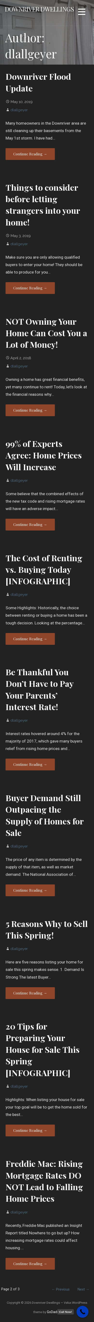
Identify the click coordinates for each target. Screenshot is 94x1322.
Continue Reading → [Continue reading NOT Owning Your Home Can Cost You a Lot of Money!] (30, 410)
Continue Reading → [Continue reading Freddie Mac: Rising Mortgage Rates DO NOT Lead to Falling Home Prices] (30, 1263)
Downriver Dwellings (39, 9)
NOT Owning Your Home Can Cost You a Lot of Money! (46, 333)
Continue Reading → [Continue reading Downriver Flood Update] (30, 154)
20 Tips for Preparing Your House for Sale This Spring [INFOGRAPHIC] (43, 1049)
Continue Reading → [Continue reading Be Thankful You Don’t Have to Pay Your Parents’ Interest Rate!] (30, 764)
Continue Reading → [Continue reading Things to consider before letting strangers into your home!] (30, 288)
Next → (83, 1289)
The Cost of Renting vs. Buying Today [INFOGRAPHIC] (44, 569)
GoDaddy (54, 1312)
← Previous (61, 1289)
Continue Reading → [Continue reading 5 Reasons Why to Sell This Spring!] (30, 993)
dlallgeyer (19, 110)
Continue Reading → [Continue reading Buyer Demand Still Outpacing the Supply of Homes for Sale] (30, 890)
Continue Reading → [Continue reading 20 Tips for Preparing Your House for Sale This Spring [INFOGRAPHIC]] (30, 1130)
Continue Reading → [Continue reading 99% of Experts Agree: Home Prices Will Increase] (30, 524)
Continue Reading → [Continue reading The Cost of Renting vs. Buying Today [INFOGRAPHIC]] (30, 638)
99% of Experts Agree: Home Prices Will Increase (44, 455)
